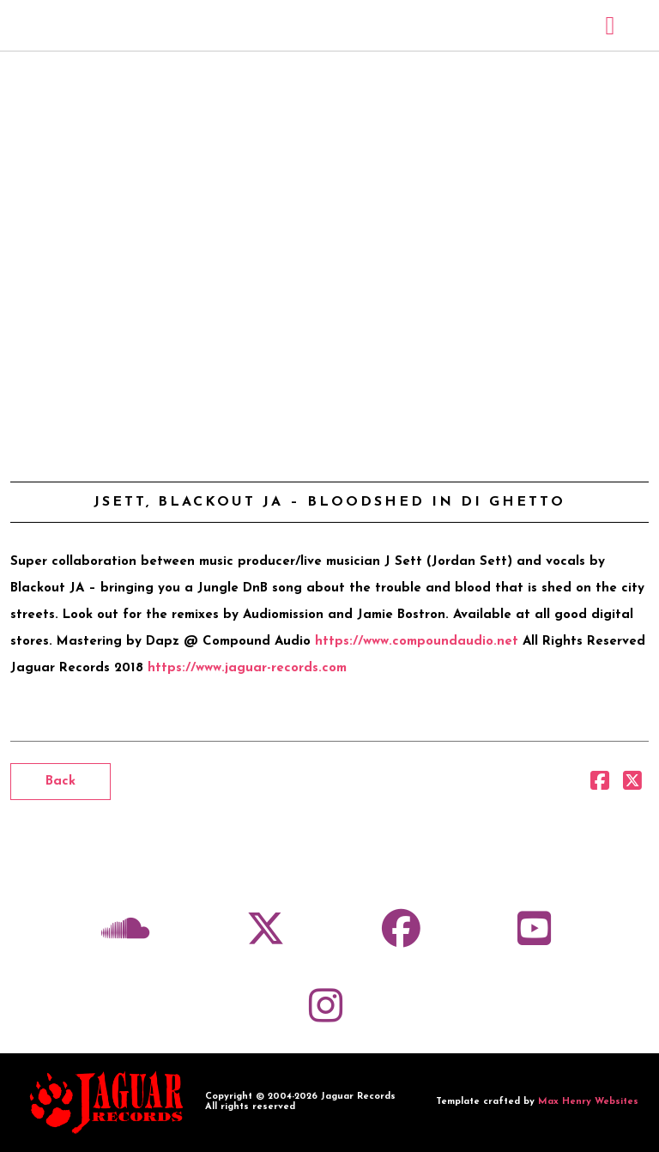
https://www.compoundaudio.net (416, 641)
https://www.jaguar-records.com (247, 668)
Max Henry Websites (588, 1102)
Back (60, 781)
